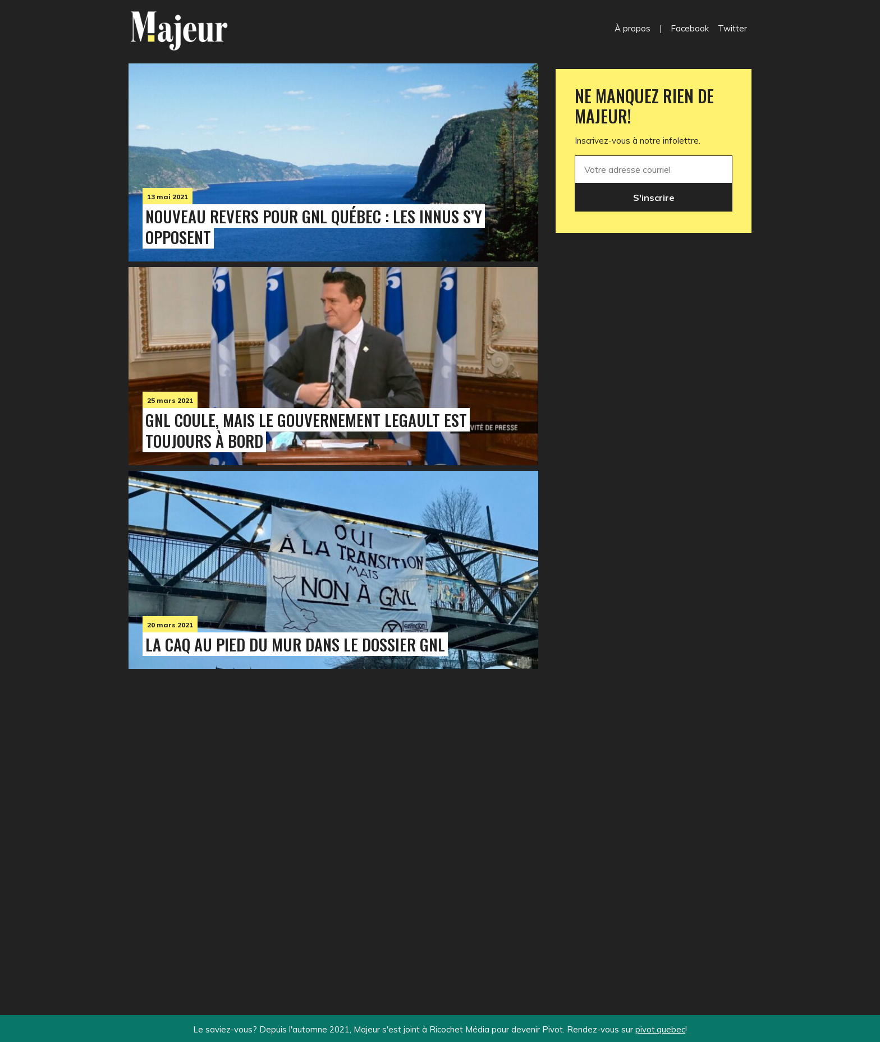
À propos (632, 28)
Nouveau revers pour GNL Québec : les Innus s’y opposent (313, 226)
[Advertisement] (333, 818)
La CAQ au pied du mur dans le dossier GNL (295, 644)
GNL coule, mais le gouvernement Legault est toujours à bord (306, 430)
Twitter (732, 28)
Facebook (690, 28)
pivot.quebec (660, 1029)
